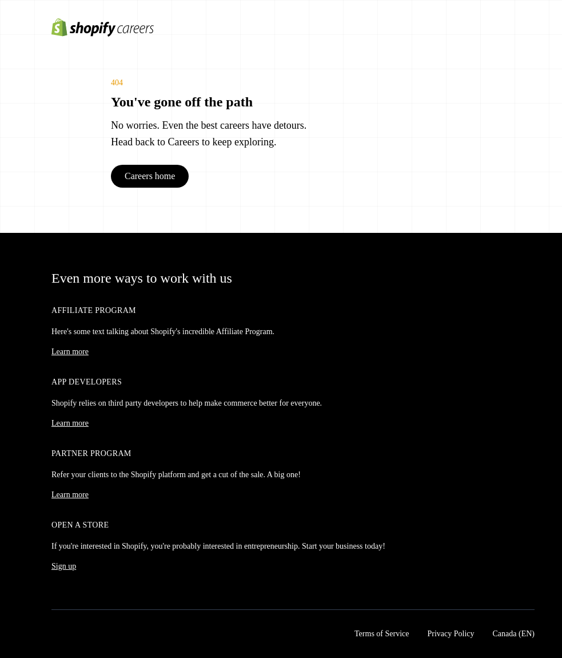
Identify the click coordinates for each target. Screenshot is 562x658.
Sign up (63, 566)
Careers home (150, 176)
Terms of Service (381, 633)
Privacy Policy (450, 633)
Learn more (70, 351)
